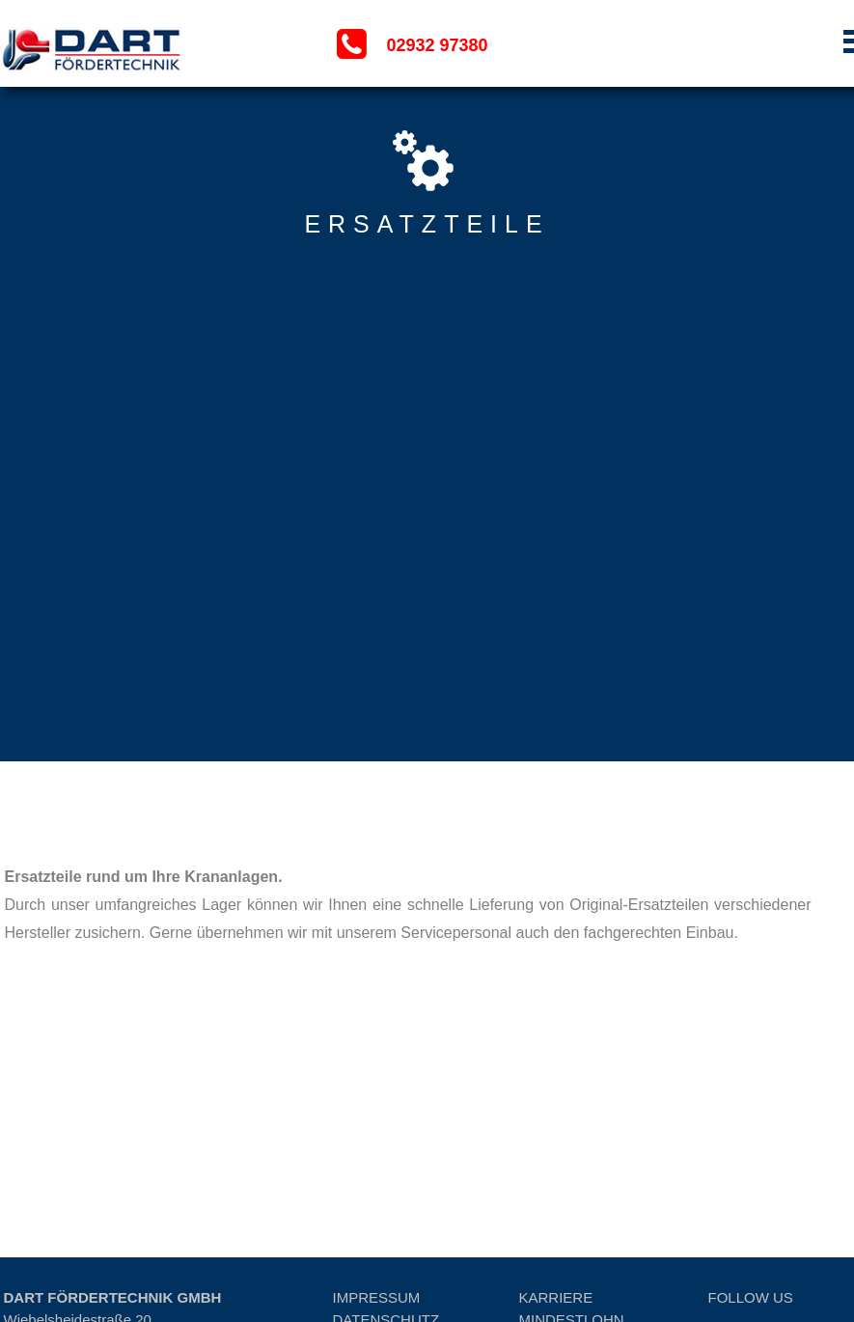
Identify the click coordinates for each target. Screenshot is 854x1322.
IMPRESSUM (377, 1169)
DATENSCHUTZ (386, 1191)
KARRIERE (556, 1169)
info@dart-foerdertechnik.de (93, 1258)
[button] (752, 44)
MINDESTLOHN (571, 1191)
